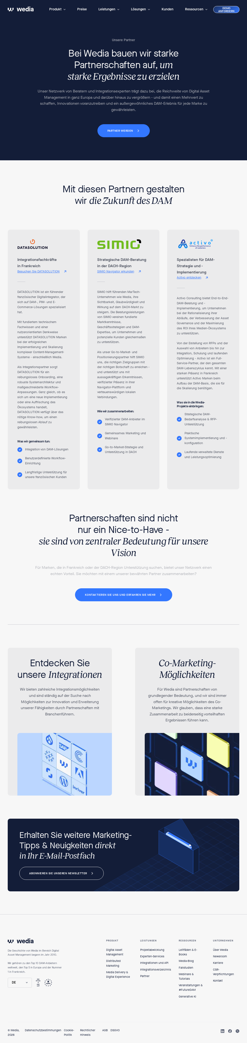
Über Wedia (220, 950)
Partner (145, 976)
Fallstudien (186, 968)
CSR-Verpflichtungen (223, 972)
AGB (105, 1030)
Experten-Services (152, 956)
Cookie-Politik (69, 1032)
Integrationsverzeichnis (155, 970)
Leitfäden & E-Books (188, 952)
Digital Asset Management (114, 952)
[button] (57, 9)
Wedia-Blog (186, 961)
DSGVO (115, 1030)
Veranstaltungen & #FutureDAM (191, 987)
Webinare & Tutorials (186, 976)
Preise (82, 9)
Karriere (218, 963)
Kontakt (218, 981)
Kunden (167, 9)
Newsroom (220, 956)
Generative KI (187, 996)
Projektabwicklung (152, 950)
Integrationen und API (154, 963)
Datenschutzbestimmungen (43, 1030)
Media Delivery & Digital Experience (118, 974)
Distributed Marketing (113, 963)
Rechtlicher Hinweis (87, 1032)
